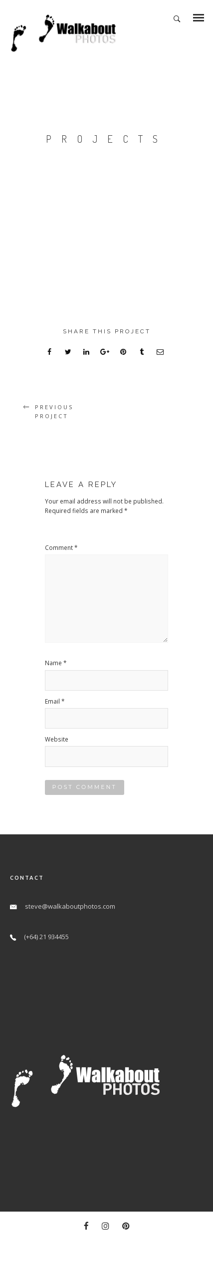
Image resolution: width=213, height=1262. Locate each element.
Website (56, 739)
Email (54, 701)
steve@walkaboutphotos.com (70, 906)
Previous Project (54, 411)
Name (55, 663)
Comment (61, 547)
